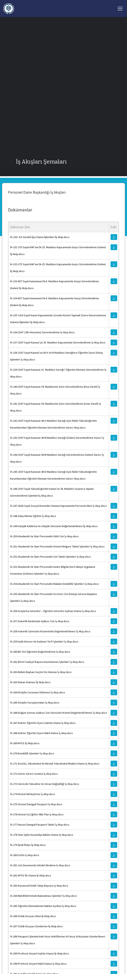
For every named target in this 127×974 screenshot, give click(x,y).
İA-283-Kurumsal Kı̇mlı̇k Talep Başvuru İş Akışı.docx (39, 885)
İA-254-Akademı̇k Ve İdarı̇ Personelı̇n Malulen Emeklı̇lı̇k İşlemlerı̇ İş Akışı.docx (54, 584)
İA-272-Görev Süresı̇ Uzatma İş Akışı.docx (34, 773)
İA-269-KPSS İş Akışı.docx (24, 743)
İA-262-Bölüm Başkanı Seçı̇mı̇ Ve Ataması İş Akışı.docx (41, 672)
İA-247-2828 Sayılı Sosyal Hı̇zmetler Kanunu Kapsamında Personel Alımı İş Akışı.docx (58, 506)
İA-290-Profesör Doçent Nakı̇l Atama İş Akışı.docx (38, 963)
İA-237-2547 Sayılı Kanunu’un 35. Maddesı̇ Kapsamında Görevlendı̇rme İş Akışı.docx (57, 342)
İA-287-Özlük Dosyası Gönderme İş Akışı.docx (36, 926)
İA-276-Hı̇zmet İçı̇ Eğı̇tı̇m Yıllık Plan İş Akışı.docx (37, 814)
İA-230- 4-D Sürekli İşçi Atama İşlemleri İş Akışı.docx (39, 237)
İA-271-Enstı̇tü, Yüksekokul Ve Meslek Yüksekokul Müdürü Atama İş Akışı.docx (54, 763)
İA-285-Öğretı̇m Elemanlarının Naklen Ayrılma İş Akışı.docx (43, 906)
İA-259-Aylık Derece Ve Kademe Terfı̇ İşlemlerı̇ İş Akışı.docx (44, 641)
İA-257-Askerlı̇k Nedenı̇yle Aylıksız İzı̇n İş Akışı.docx (39, 621)
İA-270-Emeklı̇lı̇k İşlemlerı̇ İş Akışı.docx (32, 753)
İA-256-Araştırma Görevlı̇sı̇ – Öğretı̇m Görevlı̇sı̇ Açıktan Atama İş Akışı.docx (53, 611)
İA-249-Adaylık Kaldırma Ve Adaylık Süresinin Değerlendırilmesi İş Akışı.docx (54, 526)
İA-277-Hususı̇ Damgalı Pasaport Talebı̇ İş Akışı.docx (39, 824)
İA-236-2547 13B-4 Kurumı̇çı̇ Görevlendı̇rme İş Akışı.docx (42, 332)
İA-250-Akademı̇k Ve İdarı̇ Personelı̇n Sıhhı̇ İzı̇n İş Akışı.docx (44, 536)
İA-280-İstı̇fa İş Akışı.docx (24, 855)
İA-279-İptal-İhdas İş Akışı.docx (28, 845)
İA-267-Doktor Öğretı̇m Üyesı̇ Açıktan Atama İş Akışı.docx (42, 723)
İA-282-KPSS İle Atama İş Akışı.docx (30, 875)
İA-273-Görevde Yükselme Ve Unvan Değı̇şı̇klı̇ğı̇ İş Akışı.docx (44, 784)
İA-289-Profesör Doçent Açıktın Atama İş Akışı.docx (39, 953)
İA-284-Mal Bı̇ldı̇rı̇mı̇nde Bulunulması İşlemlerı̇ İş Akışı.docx (43, 896)
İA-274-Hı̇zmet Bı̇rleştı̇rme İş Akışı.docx (32, 794)
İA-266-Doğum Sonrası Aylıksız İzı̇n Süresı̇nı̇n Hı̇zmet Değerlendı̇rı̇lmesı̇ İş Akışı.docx (58, 712)
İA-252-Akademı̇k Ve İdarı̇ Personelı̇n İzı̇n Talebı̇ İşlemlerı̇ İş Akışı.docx (50, 556)
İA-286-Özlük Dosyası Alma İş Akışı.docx (33, 916)
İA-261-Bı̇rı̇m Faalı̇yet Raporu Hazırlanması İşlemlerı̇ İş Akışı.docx (47, 662)
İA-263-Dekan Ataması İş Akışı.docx (30, 682)
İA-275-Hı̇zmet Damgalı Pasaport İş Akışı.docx (36, 804)
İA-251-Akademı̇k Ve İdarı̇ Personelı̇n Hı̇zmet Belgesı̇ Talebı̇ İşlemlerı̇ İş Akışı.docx (57, 546)
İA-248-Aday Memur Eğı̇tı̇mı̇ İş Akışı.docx (33, 516)
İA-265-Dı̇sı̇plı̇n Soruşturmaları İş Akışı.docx (34, 702)
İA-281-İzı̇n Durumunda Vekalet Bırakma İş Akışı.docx (40, 865)
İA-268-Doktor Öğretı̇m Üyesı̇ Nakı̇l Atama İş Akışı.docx (41, 733)
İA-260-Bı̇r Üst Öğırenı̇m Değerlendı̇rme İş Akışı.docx (40, 651)
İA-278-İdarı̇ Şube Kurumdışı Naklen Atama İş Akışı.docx (41, 835)
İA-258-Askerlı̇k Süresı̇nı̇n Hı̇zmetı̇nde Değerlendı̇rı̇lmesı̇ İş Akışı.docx (50, 631)
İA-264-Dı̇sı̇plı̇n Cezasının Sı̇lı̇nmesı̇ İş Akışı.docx (37, 692)
